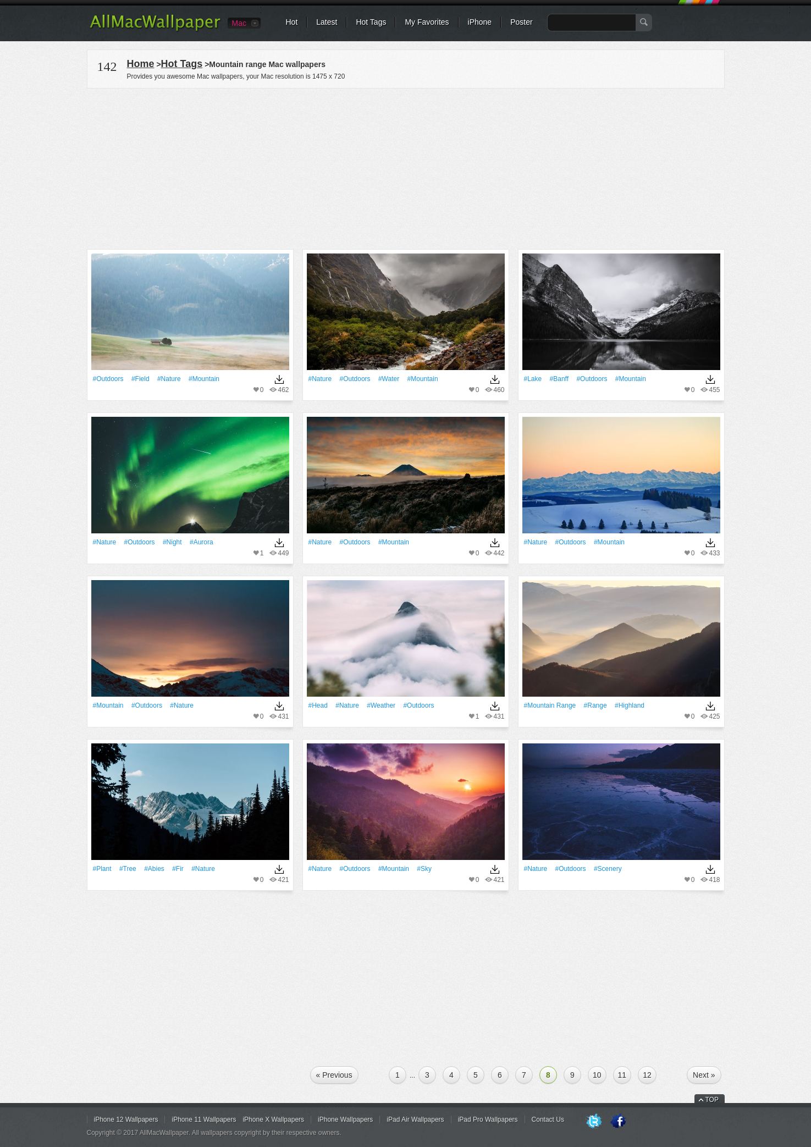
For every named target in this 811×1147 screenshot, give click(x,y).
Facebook (618, 1122)
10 (597, 1075)
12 (647, 1075)
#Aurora (201, 542)
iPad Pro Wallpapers (488, 1119)
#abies (154, 869)
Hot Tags (371, 22)
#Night (172, 542)
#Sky (424, 869)
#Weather (381, 705)
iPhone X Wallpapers (273, 1119)
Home (141, 63)
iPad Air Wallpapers (415, 1119)
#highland (629, 705)
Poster (521, 22)
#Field (140, 379)
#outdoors (108, 379)
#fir (178, 869)
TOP (712, 1100)
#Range (595, 705)
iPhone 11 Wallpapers (204, 1119)
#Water (388, 379)
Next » (704, 1075)
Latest (326, 22)
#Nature (169, 379)
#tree (127, 869)
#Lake (533, 379)
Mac (239, 23)
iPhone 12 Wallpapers (126, 1119)
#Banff (559, 379)
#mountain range (550, 705)
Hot (292, 22)
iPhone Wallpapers (345, 1119)
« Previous (334, 1075)
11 (622, 1075)
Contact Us (548, 1119)
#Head (318, 705)
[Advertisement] (406, 167)
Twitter (594, 1122)
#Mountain (204, 379)
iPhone (480, 22)
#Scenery (608, 869)
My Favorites (427, 22)
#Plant (102, 869)
